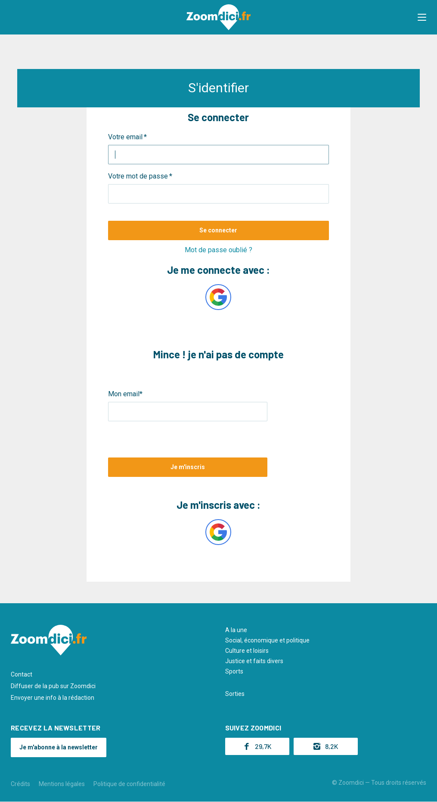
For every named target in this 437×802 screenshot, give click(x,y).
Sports (234, 671)
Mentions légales (62, 783)
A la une (236, 630)
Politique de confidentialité (129, 783)
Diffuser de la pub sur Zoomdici (53, 686)
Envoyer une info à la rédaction (52, 697)
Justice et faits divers (254, 661)
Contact (21, 674)
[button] (422, 17)
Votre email (125, 137)
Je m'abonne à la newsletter (58, 747)
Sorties (235, 693)
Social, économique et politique (267, 640)
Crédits (20, 783)
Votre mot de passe (138, 176)
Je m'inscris (187, 467)
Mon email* (125, 394)
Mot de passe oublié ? (218, 250)
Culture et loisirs (247, 650)
